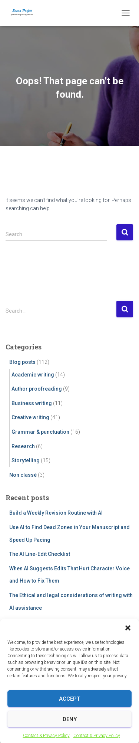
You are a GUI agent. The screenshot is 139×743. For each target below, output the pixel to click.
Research (23, 446)
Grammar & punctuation (40, 432)
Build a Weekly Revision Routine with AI (56, 513)
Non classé (23, 475)
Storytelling (25, 460)
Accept (69, 707)
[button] (128, 636)
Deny (70, 727)
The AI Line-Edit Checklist (39, 554)
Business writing (31, 403)
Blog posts (22, 362)
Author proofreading (36, 389)
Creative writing (30, 417)
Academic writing (32, 375)
